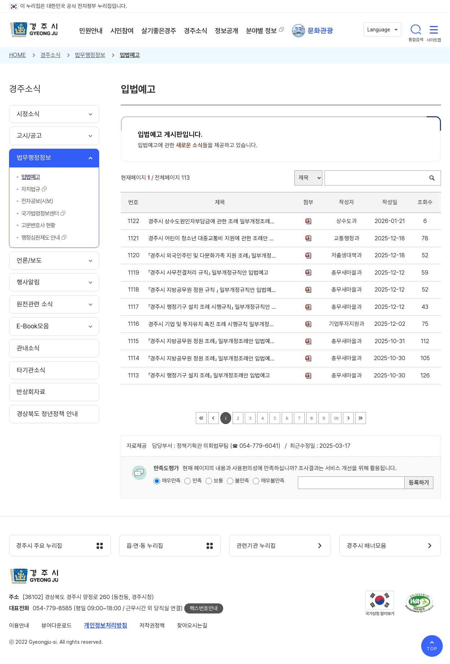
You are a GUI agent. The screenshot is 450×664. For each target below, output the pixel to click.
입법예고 (130, 55)
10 (336, 418)
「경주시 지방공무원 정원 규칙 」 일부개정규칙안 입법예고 (212, 290)
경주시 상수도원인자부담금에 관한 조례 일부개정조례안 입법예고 (212, 221)
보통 (218, 480)
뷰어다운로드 (56, 625)
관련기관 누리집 (256, 546)
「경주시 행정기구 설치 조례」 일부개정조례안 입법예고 (210, 375)
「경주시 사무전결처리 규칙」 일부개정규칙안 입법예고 (210, 272)
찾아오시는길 (192, 625)
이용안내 (19, 625)
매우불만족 (272, 480)
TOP (432, 648)
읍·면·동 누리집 (145, 546)
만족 (197, 480)
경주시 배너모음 (366, 546)
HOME (17, 55)
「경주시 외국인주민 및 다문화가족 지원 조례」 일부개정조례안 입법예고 (212, 255)
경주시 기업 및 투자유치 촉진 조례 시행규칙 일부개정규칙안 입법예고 (212, 324)
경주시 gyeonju (34, 30)
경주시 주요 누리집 (40, 546)
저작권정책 (152, 625)
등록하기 (419, 482)
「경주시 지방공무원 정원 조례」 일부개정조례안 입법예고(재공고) (212, 341)
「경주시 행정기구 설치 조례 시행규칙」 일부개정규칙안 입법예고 (212, 306)
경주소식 (50, 55)
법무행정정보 (90, 55)
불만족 (242, 480)
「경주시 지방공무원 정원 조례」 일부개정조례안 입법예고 (212, 358)
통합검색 (416, 29)
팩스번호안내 (204, 609)
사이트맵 (434, 29)
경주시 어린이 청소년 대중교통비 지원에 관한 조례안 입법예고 (212, 238)
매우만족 (171, 480)
